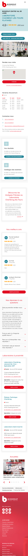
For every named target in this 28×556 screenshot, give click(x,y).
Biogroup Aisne (6, 549)
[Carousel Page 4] (14, 482)
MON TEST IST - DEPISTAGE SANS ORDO (12, 38)
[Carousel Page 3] (13, 482)
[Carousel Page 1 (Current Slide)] (9, 482)
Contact (4, 534)
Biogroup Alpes (6, 551)
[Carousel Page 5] (16, 482)
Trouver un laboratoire (7, 522)
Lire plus (19, 216)
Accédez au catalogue (11, 178)
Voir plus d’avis (14, 292)
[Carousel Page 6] (18, 482)
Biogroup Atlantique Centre (9, 555)
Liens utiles (5, 532)
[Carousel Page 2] (11, 482)
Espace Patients (6, 526)
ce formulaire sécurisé (15, 131)
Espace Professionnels (7, 528)
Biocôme (4, 547)
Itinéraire (9, 81)
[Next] (25, 482)
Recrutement (5, 530)
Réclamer (4, 536)
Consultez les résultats (7, 524)
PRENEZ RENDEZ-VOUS (8, 34)
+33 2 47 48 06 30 (9, 119)
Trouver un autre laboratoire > (14, 85)
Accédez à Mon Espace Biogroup (13, 156)
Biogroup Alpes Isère (7, 553)
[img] (14, 49)
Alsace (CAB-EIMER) (7, 545)
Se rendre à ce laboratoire (12, 376)
